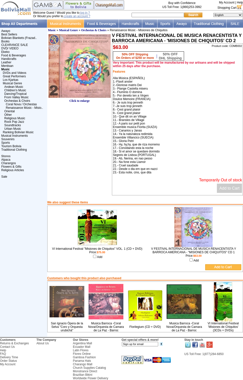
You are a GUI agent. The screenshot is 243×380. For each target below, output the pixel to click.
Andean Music (13, 87)
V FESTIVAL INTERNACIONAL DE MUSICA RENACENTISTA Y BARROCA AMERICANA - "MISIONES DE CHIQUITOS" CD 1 (193, 250)
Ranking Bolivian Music (18, 132)
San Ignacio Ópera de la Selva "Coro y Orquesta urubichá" (67, 327)
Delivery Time (9, 357)
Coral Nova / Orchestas (21, 104)
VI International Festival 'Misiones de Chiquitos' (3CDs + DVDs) (223, 327)
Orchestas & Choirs (17, 101)
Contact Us (7, 347)
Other (8, 115)
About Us (43, 343)
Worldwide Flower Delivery (90, 378)
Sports (5, 142)
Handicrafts (8, 59)
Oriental (9, 111)
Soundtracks (12, 125)
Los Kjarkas (10, 80)
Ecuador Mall (81, 347)
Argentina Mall (82, 343)
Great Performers (14, 76)
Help (240, 2)
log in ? (84, 12)
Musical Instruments (14, 135)
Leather (6, 62)
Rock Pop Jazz (14, 122)
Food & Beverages (13, 55)
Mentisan (7, 66)
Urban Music (12, 128)
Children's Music (15, 90)
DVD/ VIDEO (9, 48)
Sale (4, 176)
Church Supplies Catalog (89, 368)
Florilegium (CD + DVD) (145, 327)
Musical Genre (12, 83)
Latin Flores (81, 350)
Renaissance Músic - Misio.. (24, 108)
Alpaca (5, 159)
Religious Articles (12, 170)
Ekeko (5, 52)
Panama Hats (82, 361)
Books (5, 41)
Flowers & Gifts (11, 166)
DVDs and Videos (14, 73)
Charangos (8, 163)
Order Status (8, 361)
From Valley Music (16, 97)
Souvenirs (7, 139)
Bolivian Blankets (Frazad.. (19, 38)
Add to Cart (229, 188)
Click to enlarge (80, 99)
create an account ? (76, 16)
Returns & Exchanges (14, 343)
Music (52, 30)
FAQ (3, 354)
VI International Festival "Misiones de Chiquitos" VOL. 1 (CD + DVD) (97, 249)
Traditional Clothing (14, 149)
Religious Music (14, 118)
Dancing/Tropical (15, 94)
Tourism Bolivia (11, 146)
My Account (226, 2)
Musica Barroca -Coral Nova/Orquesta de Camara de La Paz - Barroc (106, 327)
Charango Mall (82, 364)
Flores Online (82, 354)
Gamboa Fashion (84, 357)
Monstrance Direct (85, 371)
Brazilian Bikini (82, 375)
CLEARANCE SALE (14, 45)
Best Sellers (9, 34)
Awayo (5, 31)
